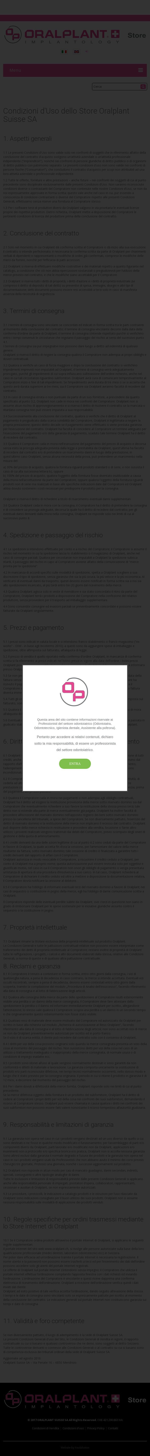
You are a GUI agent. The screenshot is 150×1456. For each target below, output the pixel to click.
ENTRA (75, 763)
